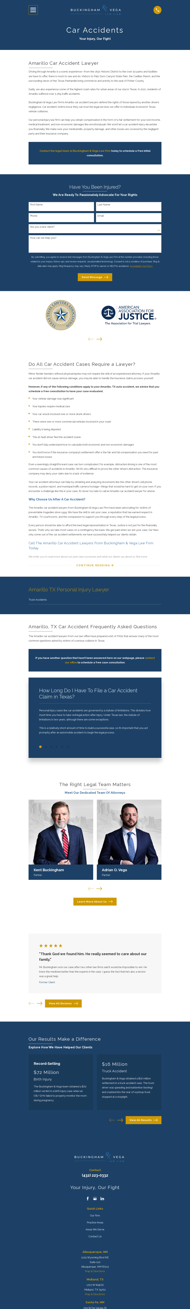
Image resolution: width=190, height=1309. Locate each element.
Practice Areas (95, 1224)
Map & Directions (95, 1273)
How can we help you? (43, 237)
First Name (36, 204)
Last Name (103, 204)
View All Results (143, 1122)
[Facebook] (88, 1201)
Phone (33, 215)
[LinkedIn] (102, 1201)
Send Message (95, 277)
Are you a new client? (42, 226)
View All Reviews (63, 1005)
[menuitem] (95, 601)
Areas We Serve (95, 1231)
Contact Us (95, 1238)
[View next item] (99, 339)
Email (100, 215)
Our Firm (95, 1217)
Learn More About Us (95, 904)
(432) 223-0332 (95, 1177)
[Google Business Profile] (95, 1201)
